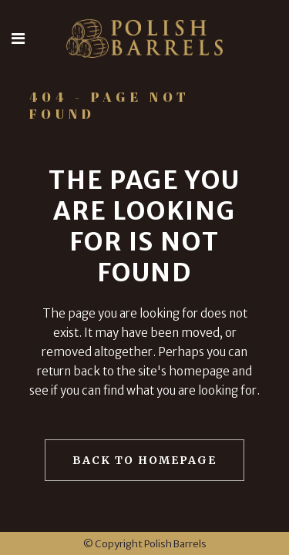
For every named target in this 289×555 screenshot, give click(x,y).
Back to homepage (144, 460)
